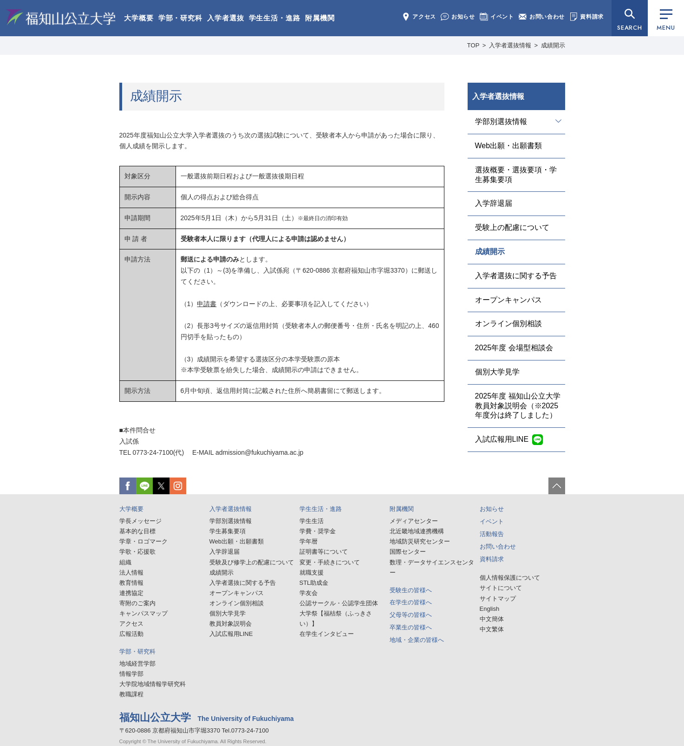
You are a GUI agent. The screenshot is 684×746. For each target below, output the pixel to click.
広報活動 (131, 633)
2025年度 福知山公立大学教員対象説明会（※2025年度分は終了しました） (517, 405)
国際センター (408, 551)
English (490, 608)
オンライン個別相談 (508, 323)
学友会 (309, 592)
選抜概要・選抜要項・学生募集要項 (516, 174)
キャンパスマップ (143, 613)
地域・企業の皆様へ (417, 639)
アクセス (419, 17)
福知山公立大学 (61, 17)
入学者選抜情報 (498, 96)
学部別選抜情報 (501, 121)
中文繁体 (492, 629)
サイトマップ (498, 598)
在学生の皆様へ (411, 602)
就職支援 (312, 572)
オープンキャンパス (508, 300)
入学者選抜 (225, 18)
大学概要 (139, 18)
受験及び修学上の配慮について (251, 562)
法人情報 (131, 572)
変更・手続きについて (330, 562)
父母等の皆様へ (411, 614)
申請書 (206, 304)
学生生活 (312, 520)
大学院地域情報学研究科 (152, 684)
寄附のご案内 (137, 603)
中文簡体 (492, 618)
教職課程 (131, 694)
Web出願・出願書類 (508, 146)
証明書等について (324, 551)
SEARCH (629, 27)
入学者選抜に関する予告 (516, 276)
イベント (497, 17)
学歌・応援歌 (137, 551)
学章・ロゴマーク (143, 541)
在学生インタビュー (327, 633)
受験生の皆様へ (411, 590)
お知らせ (458, 17)
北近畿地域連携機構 (417, 531)
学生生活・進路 (274, 18)
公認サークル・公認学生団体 (339, 603)
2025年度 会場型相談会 (514, 348)
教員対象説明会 (230, 623)
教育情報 (131, 582)
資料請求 (586, 17)
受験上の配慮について (512, 227)
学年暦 (309, 541)
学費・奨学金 (318, 531)
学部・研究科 (180, 18)
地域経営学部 (137, 663)
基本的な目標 (137, 531)
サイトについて (501, 587)
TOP (473, 45)
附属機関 (320, 18)
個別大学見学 (497, 372)
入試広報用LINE (502, 439)
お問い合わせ (542, 17)
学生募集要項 (227, 531)
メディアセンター (414, 520)
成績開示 (490, 251)
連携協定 (131, 592)
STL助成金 (314, 582)
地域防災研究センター (420, 541)
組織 (125, 562)
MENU (666, 20)
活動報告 (492, 533)
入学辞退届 (493, 203)
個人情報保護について (510, 577)
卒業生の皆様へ (411, 627)
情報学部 (131, 673)
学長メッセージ (140, 520)
